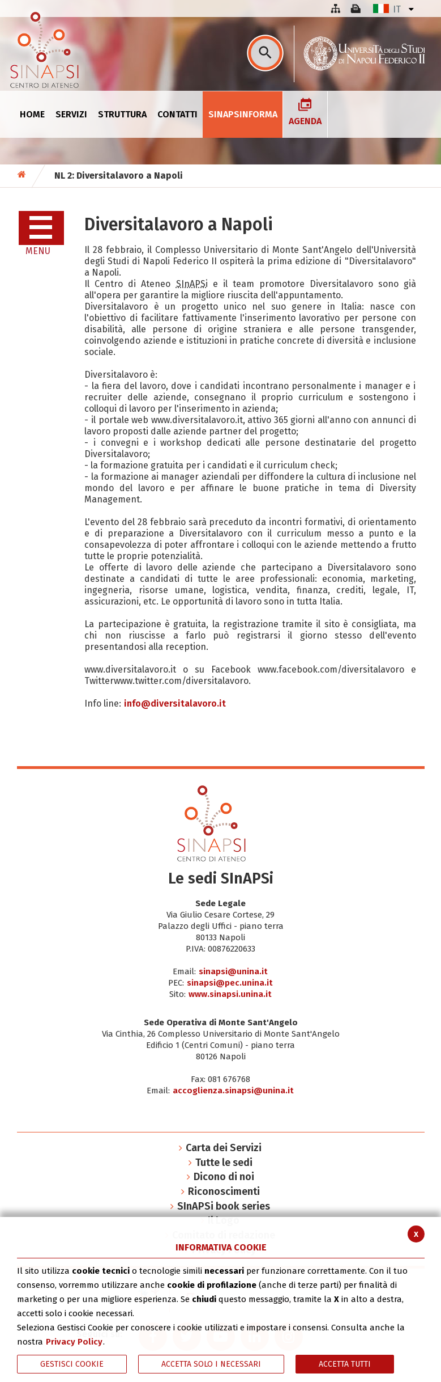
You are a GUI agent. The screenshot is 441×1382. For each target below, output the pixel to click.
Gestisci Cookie (72, 1364)
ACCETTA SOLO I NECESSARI (211, 1364)
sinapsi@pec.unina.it (230, 983)
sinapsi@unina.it (233, 971)
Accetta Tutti (345, 1364)
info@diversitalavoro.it (175, 703)
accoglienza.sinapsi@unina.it (233, 1090)
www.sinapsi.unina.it (230, 994)
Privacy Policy (74, 1342)
